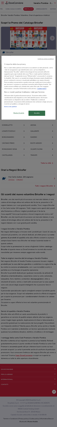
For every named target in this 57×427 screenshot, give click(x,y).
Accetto (37, 113)
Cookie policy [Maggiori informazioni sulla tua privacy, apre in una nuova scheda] (41, 89)
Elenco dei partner (10, 107)
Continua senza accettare (46, 59)
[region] (28, 88)
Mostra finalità (18, 113)
